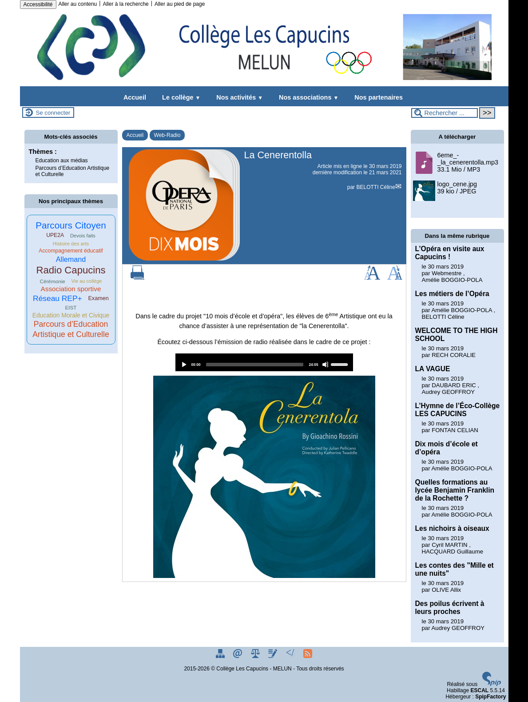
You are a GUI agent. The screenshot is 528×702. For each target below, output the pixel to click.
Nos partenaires (377, 97)
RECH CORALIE (454, 355)
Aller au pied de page (180, 4)
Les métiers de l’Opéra (452, 293)
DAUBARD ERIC (454, 385)
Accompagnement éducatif (71, 251)
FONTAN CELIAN (455, 430)
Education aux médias (62, 160)
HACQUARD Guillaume (453, 551)
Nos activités (238, 97)
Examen (98, 298)
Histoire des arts (71, 243)
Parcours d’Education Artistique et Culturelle (73, 171)
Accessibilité (38, 4)
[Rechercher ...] (444, 113)
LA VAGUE (432, 369)
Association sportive (71, 289)
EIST (70, 307)
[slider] (255, 364)
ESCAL (479, 690)
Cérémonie (52, 281)
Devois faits (82, 235)
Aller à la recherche (125, 4)
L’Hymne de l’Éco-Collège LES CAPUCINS (457, 409)
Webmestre (446, 273)
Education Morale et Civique (70, 315)
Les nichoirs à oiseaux (452, 528)
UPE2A (55, 235)
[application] (264, 362)
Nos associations (306, 97)
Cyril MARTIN (449, 545)
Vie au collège (86, 281)
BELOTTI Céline (375, 187)
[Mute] (325, 364)
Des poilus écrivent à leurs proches (449, 607)
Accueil (134, 97)
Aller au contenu (78, 4)
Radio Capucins (70, 270)
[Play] (184, 364)
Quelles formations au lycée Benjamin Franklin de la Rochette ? (455, 490)
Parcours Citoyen (71, 225)
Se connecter (53, 112)
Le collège (179, 97)
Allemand (71, 259)
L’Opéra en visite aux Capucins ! (449, 253)
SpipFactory (490, 697)
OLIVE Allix (446, 589)
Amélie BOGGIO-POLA (452, 280)
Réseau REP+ (57, 298)
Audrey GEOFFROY (448, 392)
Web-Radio (167, 135)
